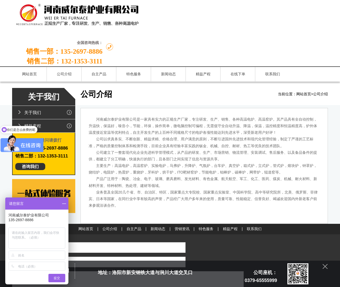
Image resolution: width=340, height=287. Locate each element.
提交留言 (126, 253)
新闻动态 (158, 196)
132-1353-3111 (203, 242)
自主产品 (134, 196)
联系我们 (254, 196)
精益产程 (45, 92)
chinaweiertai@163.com (202, 250)
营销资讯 (182, 196)
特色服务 (206, 196)
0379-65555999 (203, 225)
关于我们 (45, 79)
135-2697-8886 (203, 234)
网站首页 (303, 61)
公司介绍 (320, 61)
